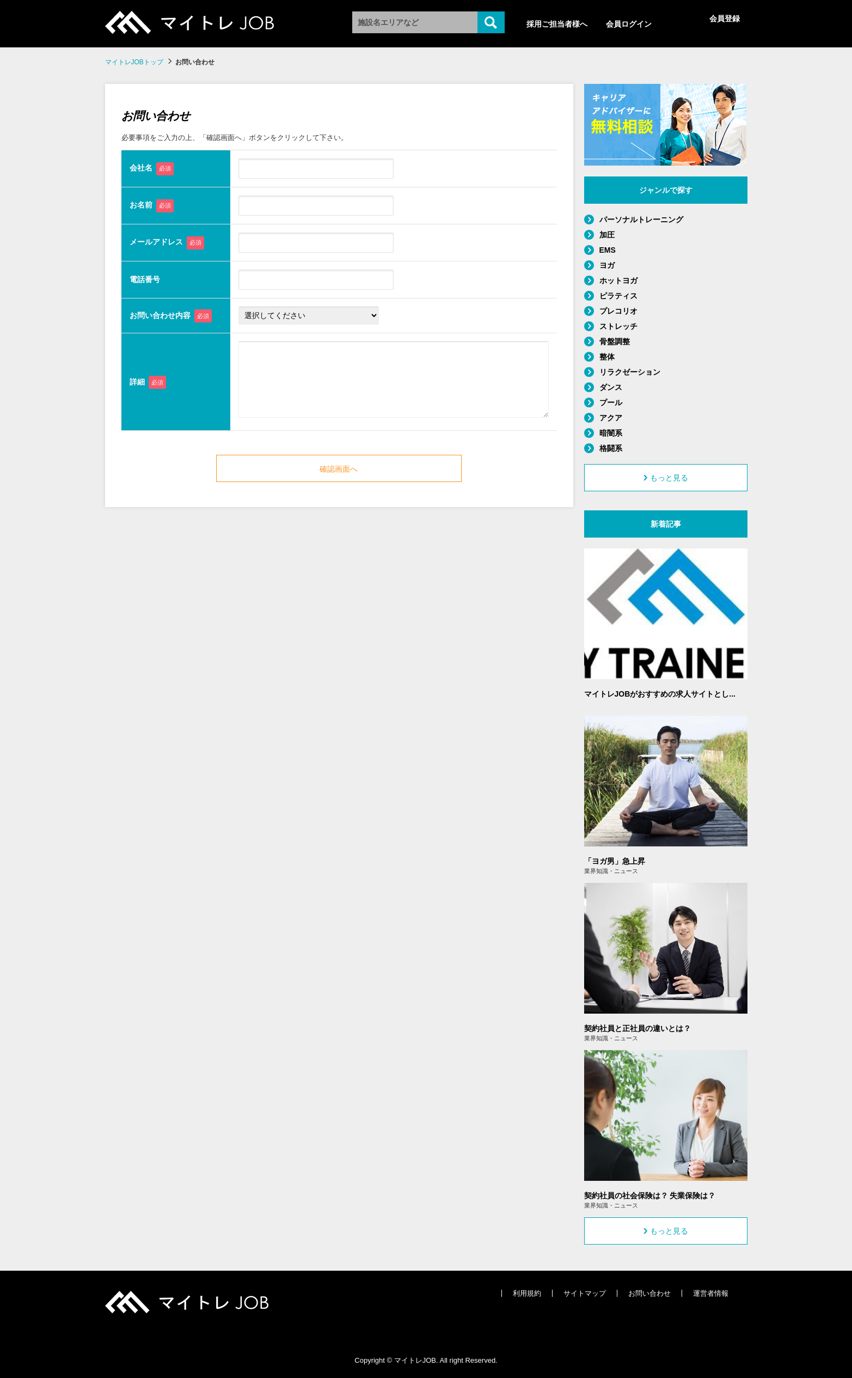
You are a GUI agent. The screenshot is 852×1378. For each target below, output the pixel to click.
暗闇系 (610, 433)
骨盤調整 (614, 341)
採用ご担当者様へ (556, 24)
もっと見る (665, 477)
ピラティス (618, 295)
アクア (610, 417)
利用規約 (527, 1293)
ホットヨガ (618, 280)
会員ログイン (629, 24)
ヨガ (607, 265)
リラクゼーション (629, 372)
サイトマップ (584, 1293)
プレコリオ (618, 311)
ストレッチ (618, 326)
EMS (607, 250)
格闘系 (610, 448)
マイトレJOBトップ (134, 62)
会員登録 (724, 18)
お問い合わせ (649, 1293)
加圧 (607, 234)
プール (610, 402)
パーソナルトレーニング (641, 219)
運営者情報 (710, 1293)
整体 (607, 356)
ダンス (610, 387)
